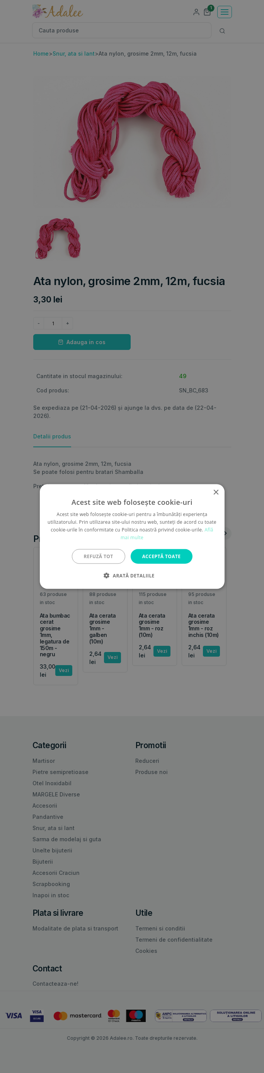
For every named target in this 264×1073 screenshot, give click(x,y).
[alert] (132, 536)
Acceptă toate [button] (161, 556)
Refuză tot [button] (98, 556)
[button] (131, 575)
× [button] (216, 493)
